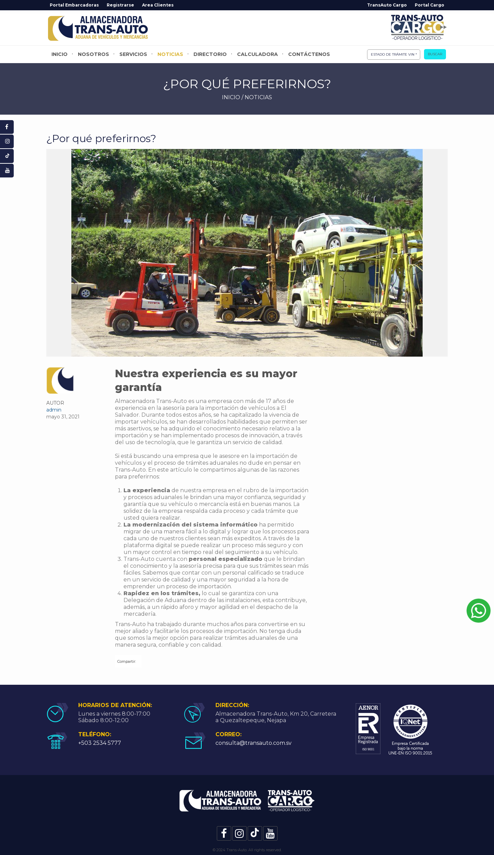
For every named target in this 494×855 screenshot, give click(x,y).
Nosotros (93, 54)
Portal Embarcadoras (74, 5)
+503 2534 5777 (99, 743)
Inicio (59, 54)
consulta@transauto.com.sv (253, 743)
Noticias (170, 54)
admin (53, 410)
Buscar (435, 54)
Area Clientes (158, 5)
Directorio (210, 54)
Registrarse (120, 5)
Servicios (133, 54)
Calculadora (257, 54)
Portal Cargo (429, 5)
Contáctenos (309, 54)
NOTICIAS (258, 97)
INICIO (231, 97)
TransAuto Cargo (387, 5)
